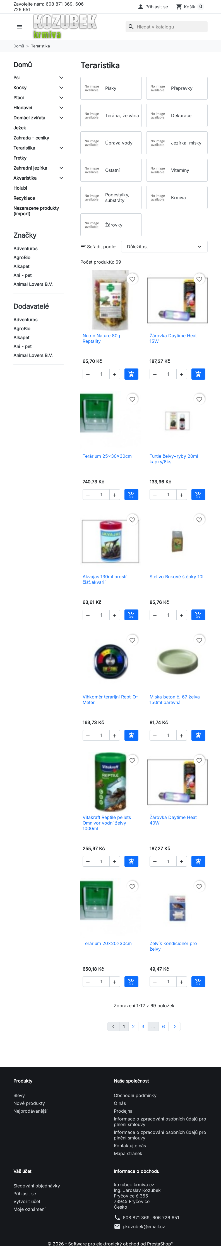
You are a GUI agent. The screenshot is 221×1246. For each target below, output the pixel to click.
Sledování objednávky (36, 1186)
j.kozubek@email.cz (144, 1226)
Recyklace (24, 198)
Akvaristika (25, 178)
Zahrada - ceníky (31, 138)
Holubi (20, 188)
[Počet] (101, 374)
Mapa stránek (128, 1153)
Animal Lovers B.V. (33, 284)
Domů (22, 65)
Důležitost (165, 246)
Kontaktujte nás (130, 1145)
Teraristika (24, 148)
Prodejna (123, 1111)
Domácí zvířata (29, 117)
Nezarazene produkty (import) (36, 210)
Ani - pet (22, 275)
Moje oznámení (29, 1209)
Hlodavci (22, 107)
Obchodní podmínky (135, 1095)
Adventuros (25, 248)
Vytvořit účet (26, 1201)
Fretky (20, 158)
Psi (16, 77)
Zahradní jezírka (30, 168)
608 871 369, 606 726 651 (151, 1217)
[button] (152, 7)
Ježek (19, 128)
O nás (120, 1103)
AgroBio (21, 257)
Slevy (19, 1095)
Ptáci (18, 97)
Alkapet (21, 266)
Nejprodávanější (30, 1111)
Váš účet (22, 1171)
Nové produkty (29, 1103)
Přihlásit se (24, 1193)
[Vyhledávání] (167, 26)
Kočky (20, 87)
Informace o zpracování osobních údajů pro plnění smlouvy (160, 1121)
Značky (24, 235)
